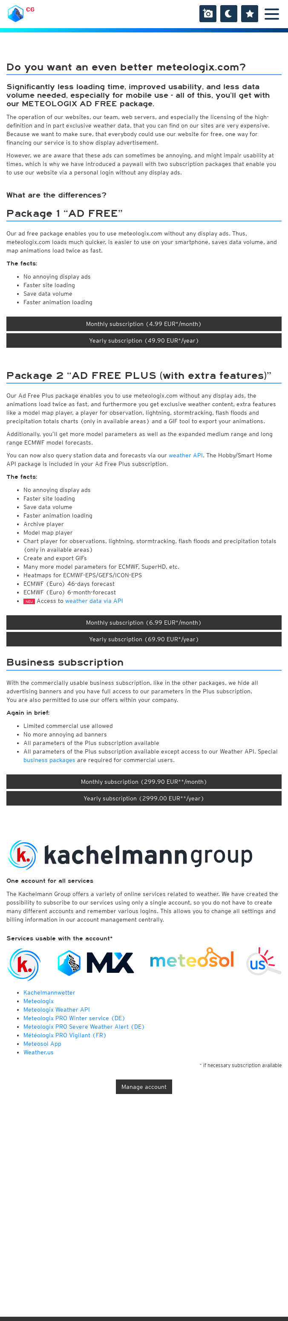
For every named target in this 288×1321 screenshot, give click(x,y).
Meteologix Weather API (56, 1009)
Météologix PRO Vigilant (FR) (65, 1035)
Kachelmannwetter (49, 992)
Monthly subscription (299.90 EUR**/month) (144, 781)
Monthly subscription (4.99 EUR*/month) (144, 323)
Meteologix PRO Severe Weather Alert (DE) (84, 1026)
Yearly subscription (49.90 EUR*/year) (144, 340)
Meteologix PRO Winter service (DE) (74, 1018)
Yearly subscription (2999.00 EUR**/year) (144, 798)
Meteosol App (42, 1043)
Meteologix (38, 1001)
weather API (186, 455)
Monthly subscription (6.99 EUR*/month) (144, 622)
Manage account (144, 1086)
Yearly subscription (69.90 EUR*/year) (144, 639)
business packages (49, 760)
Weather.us (38, 1052)
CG (30, 9)
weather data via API (94, 600)
